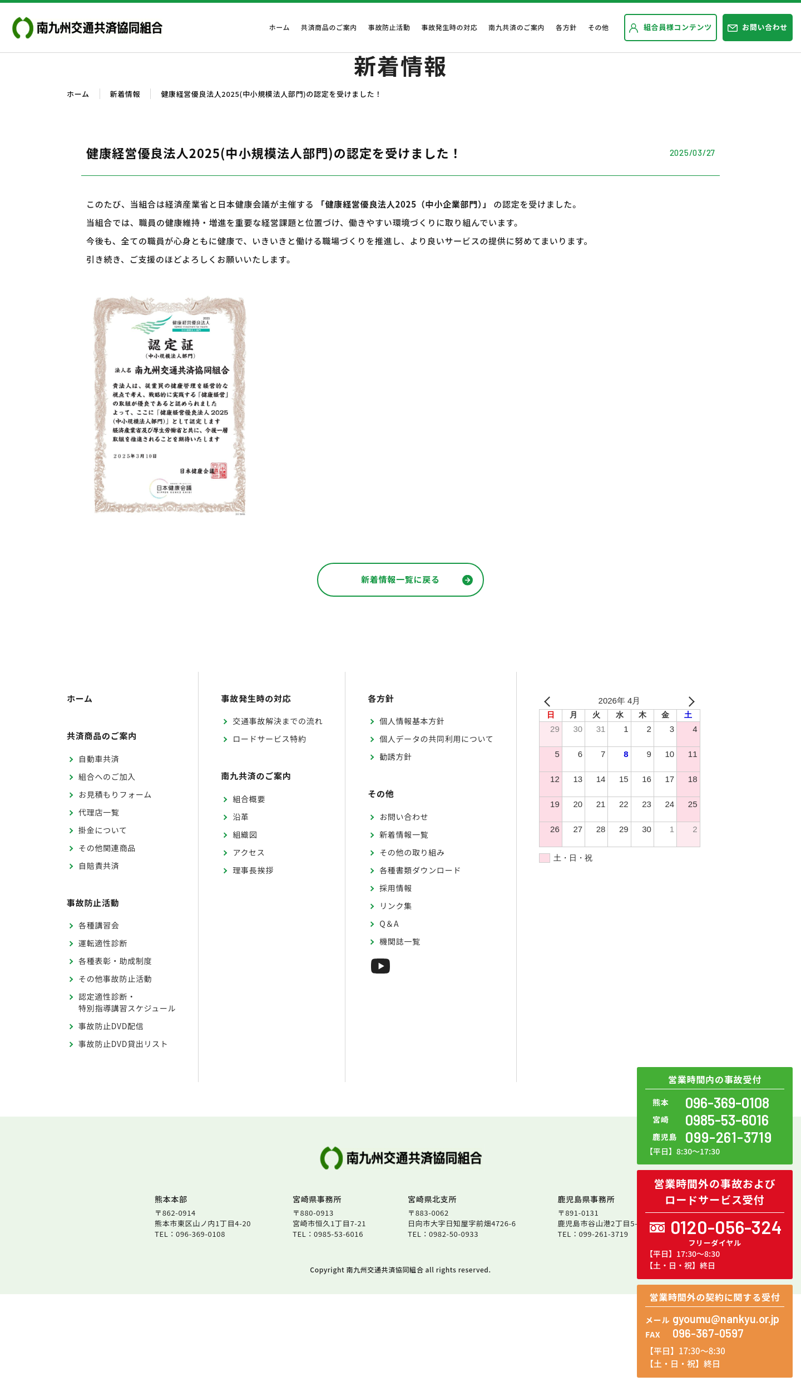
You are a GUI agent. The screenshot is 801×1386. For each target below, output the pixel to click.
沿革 (241, 908)
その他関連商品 (107, 939)
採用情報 (395, 979)
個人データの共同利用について (436, 830)
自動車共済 (99, 850)
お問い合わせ (403, 908)
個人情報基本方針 (412, 812)
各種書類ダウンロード (420, 961)
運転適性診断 (102, 1034)
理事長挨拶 (253, 961)
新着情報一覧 (403, 926)
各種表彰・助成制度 (115, 1052)
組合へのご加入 (107, 868)
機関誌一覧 (400, 1033)
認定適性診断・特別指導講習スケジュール (127, 1094)
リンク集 (395, 997)
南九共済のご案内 (516, 27)
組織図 (245, 926)
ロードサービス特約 (269, 830)
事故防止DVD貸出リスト (123, 1135)
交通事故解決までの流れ (278, 812)
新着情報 (125, 185)
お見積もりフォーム (115, 886)
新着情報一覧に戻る (417, 671)
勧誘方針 (395, 848)
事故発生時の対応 (449, 27)
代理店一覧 (99, 904)
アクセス (249, 944)
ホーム (279, 27)
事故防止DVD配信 (111, 1117)
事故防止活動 (389, 27)
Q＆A (389, 1015)
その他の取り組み (412, 944)
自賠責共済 (99, 957)
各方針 (566, 27)
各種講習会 (99, 1017)
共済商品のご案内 (329, 27)
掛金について (102, 921)
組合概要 (249, 890)
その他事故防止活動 (115, 1070)
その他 (598, 27)
